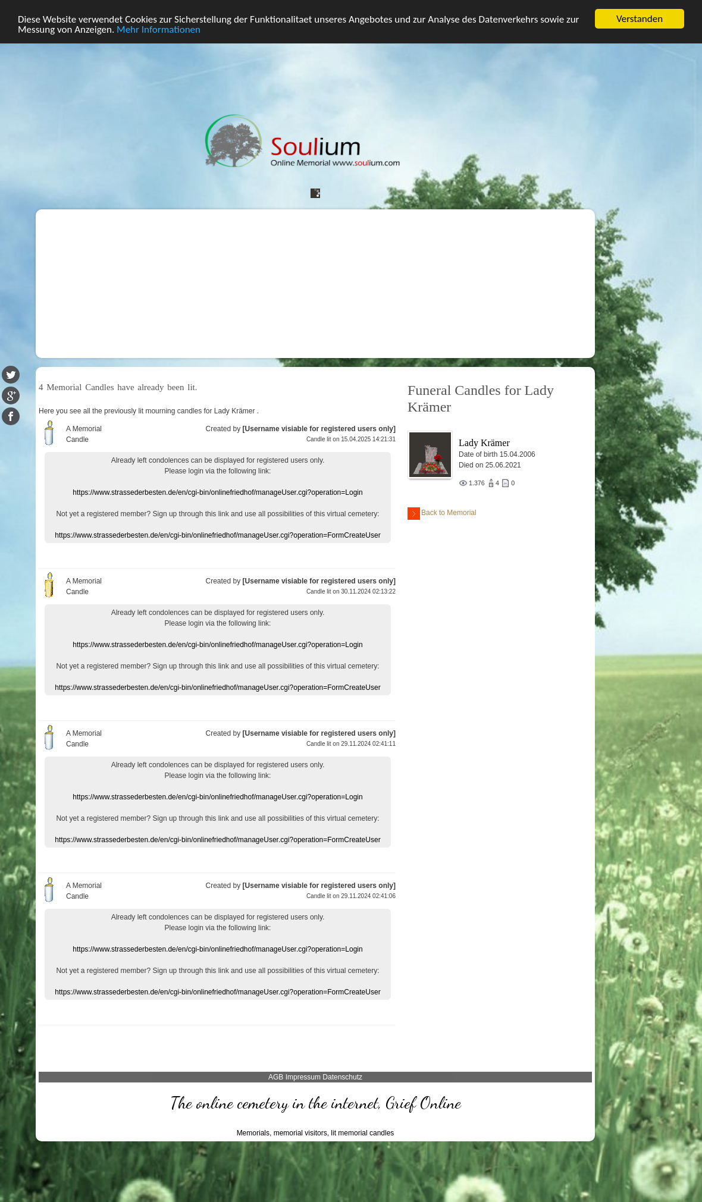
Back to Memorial (442, 513)
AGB (275, 1076)
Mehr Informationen (158, 29)
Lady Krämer (484, 443)
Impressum (303, 1076)
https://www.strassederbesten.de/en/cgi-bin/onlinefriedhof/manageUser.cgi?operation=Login (217, 492)
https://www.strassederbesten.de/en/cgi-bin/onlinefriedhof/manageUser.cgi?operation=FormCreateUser (217, 535)
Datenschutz (342, 1076)
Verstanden (639, 18)
